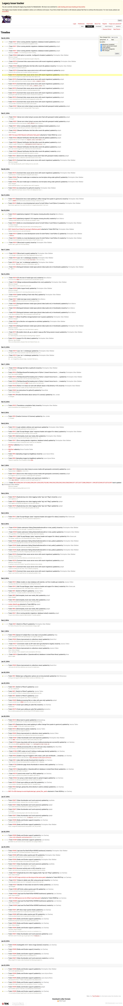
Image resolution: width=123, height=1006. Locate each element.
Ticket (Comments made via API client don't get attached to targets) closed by (36, 644)
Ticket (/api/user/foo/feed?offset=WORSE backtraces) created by (32, 905)
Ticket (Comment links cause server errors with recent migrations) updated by (40, 61)
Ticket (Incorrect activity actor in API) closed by (24, 868)
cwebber (16, 52)
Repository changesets (108, 49)
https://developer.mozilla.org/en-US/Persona (39, 757)
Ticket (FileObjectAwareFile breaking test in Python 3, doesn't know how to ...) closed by (42, 372)
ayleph (15, 726)
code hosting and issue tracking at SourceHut (71, 7)
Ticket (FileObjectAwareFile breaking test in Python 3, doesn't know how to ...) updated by (43, 377)
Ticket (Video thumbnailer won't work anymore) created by (29, 958)
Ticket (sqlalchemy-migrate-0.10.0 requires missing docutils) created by (34, 218)
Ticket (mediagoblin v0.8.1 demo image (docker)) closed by (30, 945)
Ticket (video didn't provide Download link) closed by (28, 760)
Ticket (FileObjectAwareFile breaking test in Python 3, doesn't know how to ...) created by (43, 381)
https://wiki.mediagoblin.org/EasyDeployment (20, 837)
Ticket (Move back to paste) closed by (28, 242)
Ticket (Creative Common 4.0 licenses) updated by (27, 416)
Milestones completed (107, 44)
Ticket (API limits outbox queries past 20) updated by (32, 855)
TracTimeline (95, 996)
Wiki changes (105, 50)
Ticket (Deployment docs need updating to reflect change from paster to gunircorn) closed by (44, 199)
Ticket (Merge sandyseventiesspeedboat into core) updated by (35, 282)
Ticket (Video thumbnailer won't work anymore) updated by (34, 738)
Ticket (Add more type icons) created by (24, 299)
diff (9, 446)
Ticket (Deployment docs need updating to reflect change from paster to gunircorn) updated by (41, 724)
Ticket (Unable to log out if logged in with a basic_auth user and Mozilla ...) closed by (38, 756)
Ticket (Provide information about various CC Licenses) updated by (32, 395)
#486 (31, 460)
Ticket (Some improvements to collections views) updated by (30, 639)
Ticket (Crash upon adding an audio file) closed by (27, 705)
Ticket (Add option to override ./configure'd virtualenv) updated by (36, 55)
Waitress (11, 235)
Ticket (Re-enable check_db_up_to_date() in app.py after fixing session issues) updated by (43, 332)
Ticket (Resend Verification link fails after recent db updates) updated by (32, 130)
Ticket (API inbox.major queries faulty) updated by (27, 910)
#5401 (22, 702)
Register (104, 24)
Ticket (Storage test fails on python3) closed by (30, 368)
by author (109, 42)
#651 (14, 739)
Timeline (89, 26)
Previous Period (107, 29)
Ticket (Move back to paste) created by (24, 729)
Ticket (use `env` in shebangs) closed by (28, 258)
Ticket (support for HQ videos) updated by (29, 338)
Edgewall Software (19, 1004)
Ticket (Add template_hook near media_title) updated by (32, 436)
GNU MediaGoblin (110, 1003)
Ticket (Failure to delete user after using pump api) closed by (31, 880)
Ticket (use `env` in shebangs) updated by (29, 262)
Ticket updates (105, 47)
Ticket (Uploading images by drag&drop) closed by (29, 454)
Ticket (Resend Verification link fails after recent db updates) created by (32, 151)
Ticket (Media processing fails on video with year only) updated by (30, 700)
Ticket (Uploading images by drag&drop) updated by (29, 458)
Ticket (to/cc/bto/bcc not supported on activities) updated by (34, 321)
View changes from (110, 37)
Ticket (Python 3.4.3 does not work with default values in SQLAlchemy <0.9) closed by (42, 386)
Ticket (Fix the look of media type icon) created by (27, 278)
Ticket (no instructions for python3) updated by (26, 390)
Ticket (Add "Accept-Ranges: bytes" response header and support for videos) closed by (39, 517)
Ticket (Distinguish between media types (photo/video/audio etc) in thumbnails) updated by (44, 267)
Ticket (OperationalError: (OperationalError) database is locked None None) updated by (36, 654)
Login (74, 24)
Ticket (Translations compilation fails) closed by (30, 405)
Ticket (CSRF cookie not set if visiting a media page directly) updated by (34, 751)
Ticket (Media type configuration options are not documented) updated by (35, 676)
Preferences (81, 24)
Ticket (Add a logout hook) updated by (28, 288)
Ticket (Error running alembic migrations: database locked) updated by (32, 42)
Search (118, 26)
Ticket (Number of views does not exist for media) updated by (31, 885)
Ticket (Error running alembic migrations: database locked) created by (31, 613)
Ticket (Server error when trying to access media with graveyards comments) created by (37, 473)
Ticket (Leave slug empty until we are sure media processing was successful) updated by (39, 742)
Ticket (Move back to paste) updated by (28, 253)
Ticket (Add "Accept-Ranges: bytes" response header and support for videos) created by (39, 586)
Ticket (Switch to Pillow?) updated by (23, 591)
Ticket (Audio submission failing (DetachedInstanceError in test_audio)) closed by (41, 527)
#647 (27, 383)
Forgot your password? (115, 24)
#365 (18, 279)
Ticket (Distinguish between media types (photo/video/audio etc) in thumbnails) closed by (39, 308)
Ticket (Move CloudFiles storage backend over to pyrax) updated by (36, 317)
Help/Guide (90, 24)
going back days (107, 39)
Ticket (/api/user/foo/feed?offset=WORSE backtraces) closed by (35, 850)
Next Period (117, 29)
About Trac (98, 24)
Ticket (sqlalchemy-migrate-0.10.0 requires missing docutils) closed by (33, 214)
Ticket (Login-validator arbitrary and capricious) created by (27, 478)
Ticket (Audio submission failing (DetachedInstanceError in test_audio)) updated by (41, 532)
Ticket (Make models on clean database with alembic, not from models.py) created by (38, 582)
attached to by (33, 135)
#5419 (14, 200)
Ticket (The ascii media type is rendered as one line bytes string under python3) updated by (43, 177)
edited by (18, 445)
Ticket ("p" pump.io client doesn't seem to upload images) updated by (33, 778)
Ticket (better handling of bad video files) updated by (32, 294)
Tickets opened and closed (109, 46)
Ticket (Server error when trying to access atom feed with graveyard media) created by (36, 156)
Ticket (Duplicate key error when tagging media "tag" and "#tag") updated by (33, 501)
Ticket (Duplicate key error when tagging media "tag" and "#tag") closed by (33, 497)
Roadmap (98, 26)
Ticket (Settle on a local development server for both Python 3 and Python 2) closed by (42, 203)
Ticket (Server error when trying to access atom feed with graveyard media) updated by (37, 106)
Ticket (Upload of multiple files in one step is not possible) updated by (30, 635)
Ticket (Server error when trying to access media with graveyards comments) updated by (37, 469)
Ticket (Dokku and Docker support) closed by (26, 820)
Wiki (82, 26)
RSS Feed (62, 1001)
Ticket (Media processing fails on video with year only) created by (33, 747)
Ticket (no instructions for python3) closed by (30, 188)
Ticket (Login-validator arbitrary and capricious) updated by (34, 427)
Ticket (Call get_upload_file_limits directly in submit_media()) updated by (34, 787)
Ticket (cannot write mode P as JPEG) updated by (27, 773)
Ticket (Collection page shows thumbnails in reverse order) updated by (33, 764)
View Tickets (109, 26)
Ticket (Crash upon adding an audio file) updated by (27, 709)
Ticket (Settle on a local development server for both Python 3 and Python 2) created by (43, 238)
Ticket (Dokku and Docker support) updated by (30, 824)
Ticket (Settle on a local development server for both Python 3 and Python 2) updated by (42, 223)
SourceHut (5, 11)
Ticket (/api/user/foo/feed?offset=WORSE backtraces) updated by (33, 893)
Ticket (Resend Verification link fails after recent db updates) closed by (38, 66)
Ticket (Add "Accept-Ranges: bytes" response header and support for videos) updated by (43, 431)
